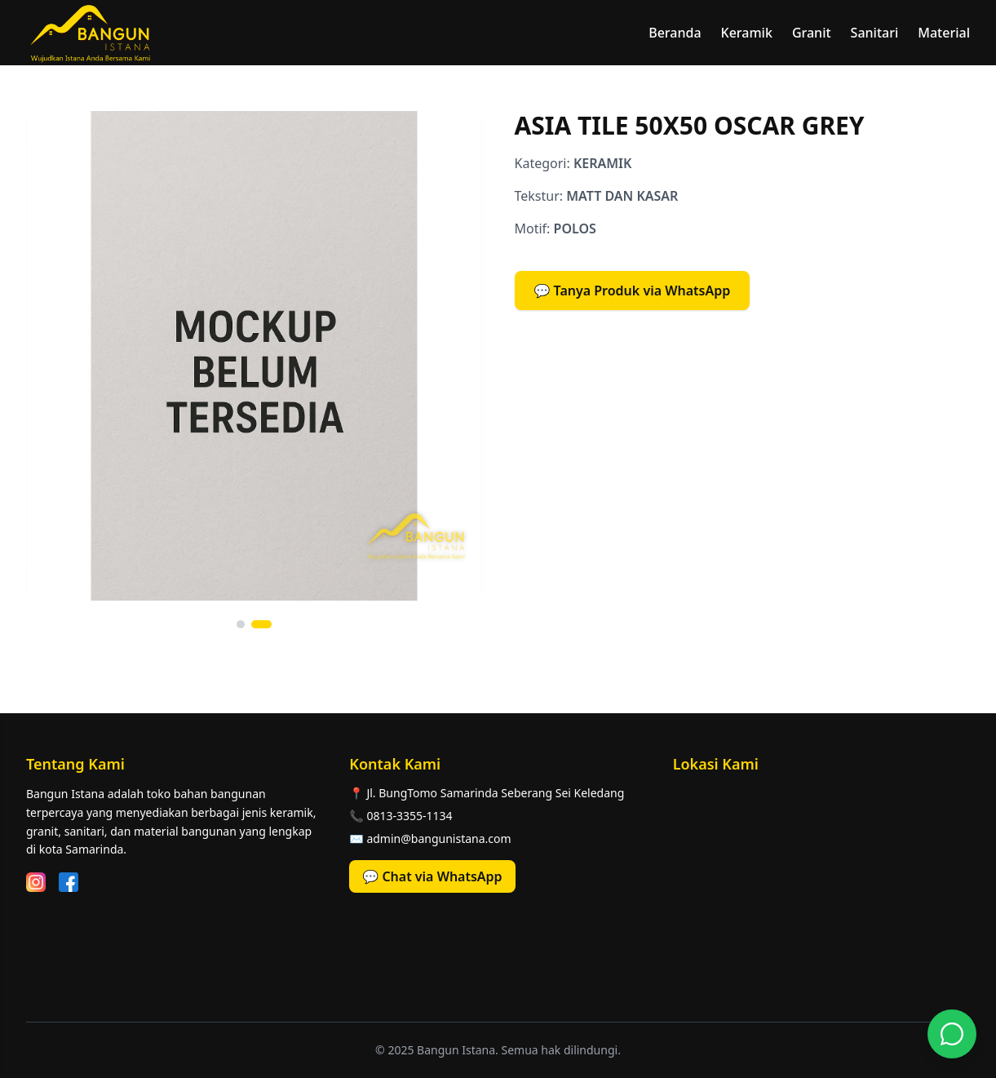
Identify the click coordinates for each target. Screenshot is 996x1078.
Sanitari (875, 33)
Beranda (675, 33)
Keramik (746, 33)
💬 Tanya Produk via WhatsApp (632, 290)
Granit (811, 33)
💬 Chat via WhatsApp (432, 876)
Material (944, 33)
